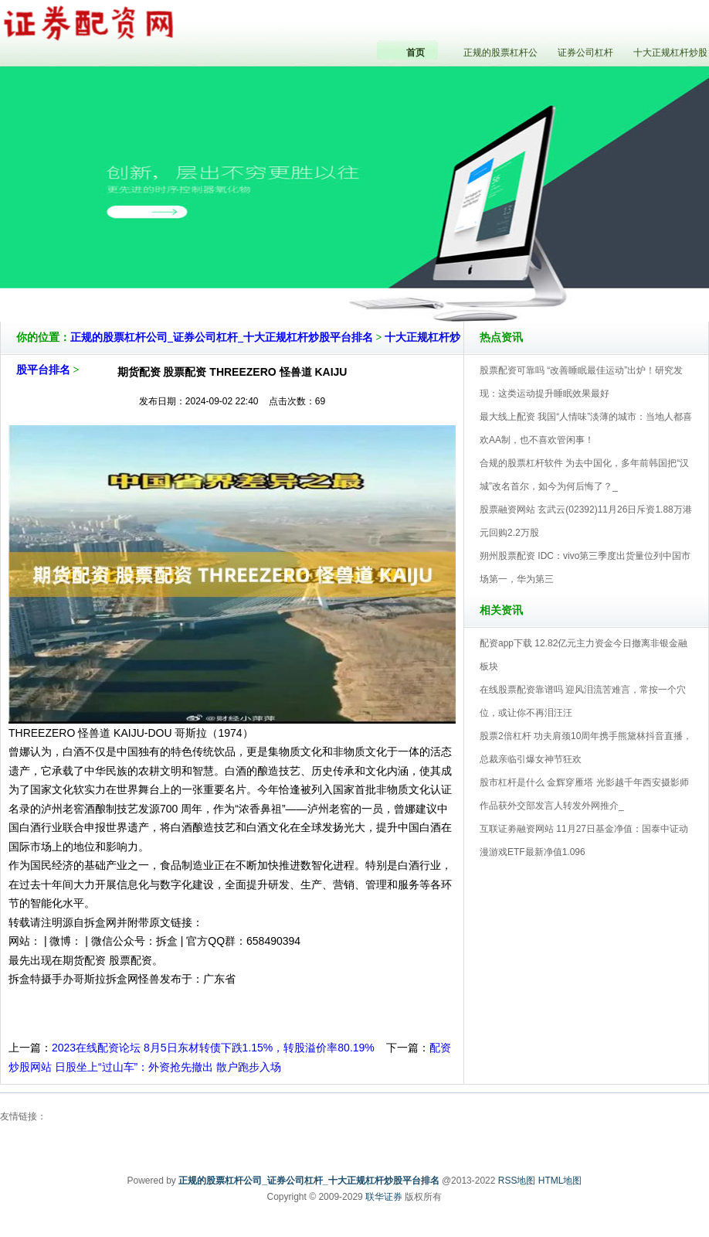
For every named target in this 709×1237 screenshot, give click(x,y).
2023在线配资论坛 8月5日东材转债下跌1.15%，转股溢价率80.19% (213, 1047)
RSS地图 (517, 1180)
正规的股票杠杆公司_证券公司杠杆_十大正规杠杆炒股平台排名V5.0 (422, 277)
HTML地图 (560, 1180)
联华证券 (383, 1196)
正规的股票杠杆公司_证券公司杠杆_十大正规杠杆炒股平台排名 (221, 337)
